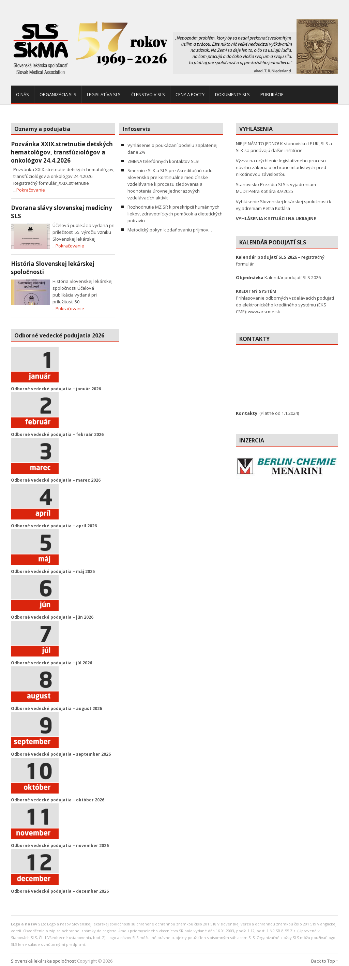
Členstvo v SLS (148, 94)
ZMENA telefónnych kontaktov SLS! (163, 161)
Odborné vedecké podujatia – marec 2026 (56, 480)
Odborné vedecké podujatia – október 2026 (57, 800)
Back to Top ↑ (324, 961)
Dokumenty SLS (232, 94)
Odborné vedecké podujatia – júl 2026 (51, 663)
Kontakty (246, 413)
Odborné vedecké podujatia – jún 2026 (52, 617)
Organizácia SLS (58, 94)
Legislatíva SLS (104, 94)
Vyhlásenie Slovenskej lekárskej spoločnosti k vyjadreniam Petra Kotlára (283, 204)
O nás (22, 94)
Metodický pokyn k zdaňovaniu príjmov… (169, 230)
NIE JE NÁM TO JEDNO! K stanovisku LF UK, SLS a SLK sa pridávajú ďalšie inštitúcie (284, 146)
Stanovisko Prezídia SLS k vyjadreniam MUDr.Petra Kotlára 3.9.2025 (276, 187)
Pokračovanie (30, 190)
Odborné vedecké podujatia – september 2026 (61, 754)
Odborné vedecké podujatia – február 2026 (57, 434)
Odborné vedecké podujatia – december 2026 (60, 891)
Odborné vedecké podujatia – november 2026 (60, 845)
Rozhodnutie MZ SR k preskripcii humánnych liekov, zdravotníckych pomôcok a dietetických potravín (175, 214)
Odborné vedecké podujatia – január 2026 (56, 389)
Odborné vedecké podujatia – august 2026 (56, 708)
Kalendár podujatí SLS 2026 (278, 277)
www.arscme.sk (264, 311)
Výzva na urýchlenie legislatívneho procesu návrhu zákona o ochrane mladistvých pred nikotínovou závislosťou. (281, 167)
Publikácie (272, 94)
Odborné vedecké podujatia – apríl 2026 (54, 526)
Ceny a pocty (190, 94)
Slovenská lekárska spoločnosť (43, 961)
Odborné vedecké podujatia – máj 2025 (53, 571)
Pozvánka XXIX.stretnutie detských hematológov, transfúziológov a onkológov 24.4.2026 (62, 152)
